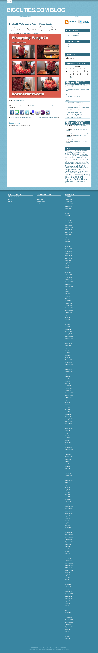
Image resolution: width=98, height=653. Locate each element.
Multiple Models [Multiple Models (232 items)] (70, 170)
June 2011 (67, 605)
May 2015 (67, 494)
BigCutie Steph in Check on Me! (74, 112)
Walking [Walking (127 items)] (67, 181)
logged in (18, 125)
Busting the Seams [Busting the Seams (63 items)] (74, 156)
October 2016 (68, 454)
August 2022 (68, 289)
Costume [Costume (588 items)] (75, 157)
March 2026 (68, 196)
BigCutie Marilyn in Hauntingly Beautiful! (76, 105)
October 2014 (68, 511)
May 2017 (67, 437)
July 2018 (67, 404)
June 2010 (67, 634)
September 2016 (69, 456)
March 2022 (68, 300)
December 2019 (69, 364)
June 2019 (67, 378)
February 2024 (68, 248)
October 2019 (68, 369)
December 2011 (69, 591)
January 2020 (68, 362)
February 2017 (68, 445)
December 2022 (69, 279)
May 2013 (67, 551)
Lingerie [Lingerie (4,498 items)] (80, 165)
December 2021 (69, 308)
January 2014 (68, 532)
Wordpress (64, 647)
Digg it (12, 112)
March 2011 (68, 612)
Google (37, 112)
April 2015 (67, 497)
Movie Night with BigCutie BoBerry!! (76, 130)
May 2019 (67, 381)
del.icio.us (32, 112)
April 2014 (67, 525)
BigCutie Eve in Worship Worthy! (74, 117)
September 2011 (69, 598)
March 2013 (68, 556)
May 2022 (67, 296)
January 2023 (68, 277)
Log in (38, 196)
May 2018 (67, 409)
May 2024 (67, 241)
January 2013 (68, 560)
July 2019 (67, 376)
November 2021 (69, 310)
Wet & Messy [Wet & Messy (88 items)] (81, 181)
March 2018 (68, 414)
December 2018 (69, 393)
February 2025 (68, 220)
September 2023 (69, 258)
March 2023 (68, 272)
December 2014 (69, 506)
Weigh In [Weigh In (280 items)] (73, 181)
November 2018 (69, 395)
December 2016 (69, 449)
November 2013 (69, 537)
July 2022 (67, 291)
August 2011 (68, 601)
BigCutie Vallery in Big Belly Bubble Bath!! (20, 117)
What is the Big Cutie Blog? (72, 33)
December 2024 (69, 225)
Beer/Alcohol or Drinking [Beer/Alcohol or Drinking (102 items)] (81, 150)
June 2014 (67, 520)
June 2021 (67, 322)
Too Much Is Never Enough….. (73, 35)
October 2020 (68, 341)
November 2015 (69, 480)
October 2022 (68, 284)
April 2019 (67, 383)
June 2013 (67, 549)
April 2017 (67, 440)
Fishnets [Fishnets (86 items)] (75, 162)
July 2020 (67, 348)
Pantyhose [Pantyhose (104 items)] (74, 171)
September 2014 (69, 513)
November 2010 (69, 622)
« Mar (70, 77)
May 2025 (67, 213)
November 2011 (69, 593)
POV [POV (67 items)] (82, 171)
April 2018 (67, 412)
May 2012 (67, 579)
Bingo (37, 649)
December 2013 (69, 534)
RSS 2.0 (32, 105)
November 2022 (69, 282)
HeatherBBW (51, 104)
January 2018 (68, 419)
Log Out (68, 49)
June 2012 (67, 577)
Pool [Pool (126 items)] (79, 171)
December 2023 (69, 253)
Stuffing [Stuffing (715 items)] (86, 175)
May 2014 (67, 523)
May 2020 (67, 352)
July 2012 (67, 575)
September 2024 (69, 232)
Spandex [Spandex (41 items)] (83, 173)
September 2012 (69, 570)
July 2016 (67, 461)
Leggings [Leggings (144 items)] (72, 166)
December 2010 (69, 619)
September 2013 (69, 542)
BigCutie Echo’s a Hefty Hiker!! (79, 139)
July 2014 (67, 518)
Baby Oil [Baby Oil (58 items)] (67, 150)
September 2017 (69, 428)
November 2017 (69, 423)
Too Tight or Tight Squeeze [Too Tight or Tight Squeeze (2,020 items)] (74, 178)
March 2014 (68, 527)
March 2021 (68, 329)
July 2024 (67, 237)
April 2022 (67, 298)
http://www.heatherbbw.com (31, 33)
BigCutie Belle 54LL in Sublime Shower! (76, 142)
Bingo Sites (52, 649)
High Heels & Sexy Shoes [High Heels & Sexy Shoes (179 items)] (77, 162)
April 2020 (67, 355)
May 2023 (67, 267)
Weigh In (22, 100)
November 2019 (69, 367)
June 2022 (67, 293)
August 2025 (68, 208)
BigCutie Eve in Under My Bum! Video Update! (77, 107)
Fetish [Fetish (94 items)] (71, 162)
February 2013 (68, 558)
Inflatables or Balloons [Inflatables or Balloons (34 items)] (84, 163)
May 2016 (67, 466)
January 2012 (68, 589)
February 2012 (68, 586)
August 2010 (68, 629)
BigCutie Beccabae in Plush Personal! (48, 117)
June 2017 (67, 435)
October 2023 (68, 256)
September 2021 (69, 315)
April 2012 (67, 582)
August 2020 (68, 345)
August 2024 (68, 234)
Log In (67, 46)
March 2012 (68, 584)
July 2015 (67, 489)
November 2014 (69, 508)
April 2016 (67, 468)
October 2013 (68, 539)
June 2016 (67, 463)
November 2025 (69, 204)
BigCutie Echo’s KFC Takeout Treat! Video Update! (77, 126)
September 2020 (69, 343)
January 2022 (68, 305)
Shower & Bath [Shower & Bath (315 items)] (75, 173)
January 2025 (68, 222)
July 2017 (67, 433)
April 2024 (67, 244)
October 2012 (68, 567)
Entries (40, 199)
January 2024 (68, 251)
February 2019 (68, 388)
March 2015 (68, 499)
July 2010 (67, 631)
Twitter (27, 112)
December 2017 (69, 421)
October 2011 (68, 596)
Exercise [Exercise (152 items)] (82, 160)
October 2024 (68, 230)
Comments (41, 201)
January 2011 (68, 617)
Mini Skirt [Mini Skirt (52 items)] (85, 167)
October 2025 (68, 206)
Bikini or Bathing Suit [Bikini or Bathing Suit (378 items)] (73, 154)
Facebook (22, 112)
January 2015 (68, 504)
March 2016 (68, 471)
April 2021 (67, 326)
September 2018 (69, 400)
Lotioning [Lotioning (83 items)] (67, 167)
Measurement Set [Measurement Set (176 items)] (76, 168)
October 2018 (68, 397)
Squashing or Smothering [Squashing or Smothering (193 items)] (74, 175)
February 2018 (68, 416)
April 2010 (67, 638)
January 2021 (68, 333)
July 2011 (67, 603)
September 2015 (69, 485)
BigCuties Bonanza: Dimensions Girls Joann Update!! (77, 99)
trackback (52, 105)
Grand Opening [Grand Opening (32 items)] (82, 162)
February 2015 (68, 501)
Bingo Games (65, 649)
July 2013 (67, 546)
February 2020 (68, 359)
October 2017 (68, 426)
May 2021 (67, 324)
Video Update (15, 100)
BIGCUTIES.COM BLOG (36, 10)
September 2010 (69, 627)
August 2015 (68, 487)
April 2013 (67, 553)
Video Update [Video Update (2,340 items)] (81, 179)
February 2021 (68, 331)
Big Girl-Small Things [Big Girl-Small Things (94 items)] (79, 152)
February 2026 (68, 199)
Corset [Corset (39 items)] (69, 157)
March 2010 (68, 641)
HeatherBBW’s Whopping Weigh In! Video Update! (30, 24)
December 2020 (69, 336)
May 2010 (67, 636)
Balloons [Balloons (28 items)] (71, 150)
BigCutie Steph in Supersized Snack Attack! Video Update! (76, 86)
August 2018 (68, 402)
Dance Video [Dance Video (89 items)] (68, 160)
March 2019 (68, 386)
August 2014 (68, 515)
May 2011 (67, 608)
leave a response (44, 105)
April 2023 (67, 270)
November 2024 (69, 227)
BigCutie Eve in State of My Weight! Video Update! (76, 93)
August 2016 (68, 459)
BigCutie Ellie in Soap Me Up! (73, 96)
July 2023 (67, 263)
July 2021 (67, 319)
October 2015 (68, 482)
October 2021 (68, 312)
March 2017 (68, 442)
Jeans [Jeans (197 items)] (67, 166)
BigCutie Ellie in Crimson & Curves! (74, 110)
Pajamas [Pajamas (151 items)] (68, 171)
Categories (67, 57)
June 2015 (67, 492)
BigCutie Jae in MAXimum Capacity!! (79, 133)
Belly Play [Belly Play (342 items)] (69, 152)
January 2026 (68, 201)
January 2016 (68, 475)
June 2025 (67, 211)
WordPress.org (40, 204)
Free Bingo (58, 649)
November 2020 (69, 338)
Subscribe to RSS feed (71, 22)
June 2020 (67, 350)
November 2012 (69, 565)
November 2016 (69, 452)
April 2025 (67, 215)
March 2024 (68, 246)
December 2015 (69, 478)
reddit (48, 112)
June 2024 (67, 239)
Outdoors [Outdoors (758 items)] (81, 169)
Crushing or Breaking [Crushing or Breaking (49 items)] (84, 157)
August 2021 (68, 317)
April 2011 (67, 610)
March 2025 (68, 218)
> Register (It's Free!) (71, 44)
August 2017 (68, 430)
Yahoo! (42, 112)
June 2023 (67, 265)
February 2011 (68, 615)
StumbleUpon (17, 112)
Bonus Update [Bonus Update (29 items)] (85, 154)
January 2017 (68, 447)
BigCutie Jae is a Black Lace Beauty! (76, 136)
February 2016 (68, 473)
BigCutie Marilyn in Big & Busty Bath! (75, 115)
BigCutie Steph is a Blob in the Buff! (75, 102)
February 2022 (68, 303)
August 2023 (68, 260)
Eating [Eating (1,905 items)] (76, 159)
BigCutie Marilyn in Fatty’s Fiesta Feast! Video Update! (77, 90)
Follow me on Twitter (84, 22)
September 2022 (69, 286)
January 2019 (68, 390)
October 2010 (68, 624)
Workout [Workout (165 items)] (68, 183)
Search (9, 1)
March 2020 (68, 357)
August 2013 (68, 544)
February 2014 (68, 530)
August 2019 (68, 374)
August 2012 (68, 572)
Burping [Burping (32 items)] (66, 155)
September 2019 (69, 371)
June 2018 (67, 407)
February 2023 (68, 274)
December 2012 (69, 563)
